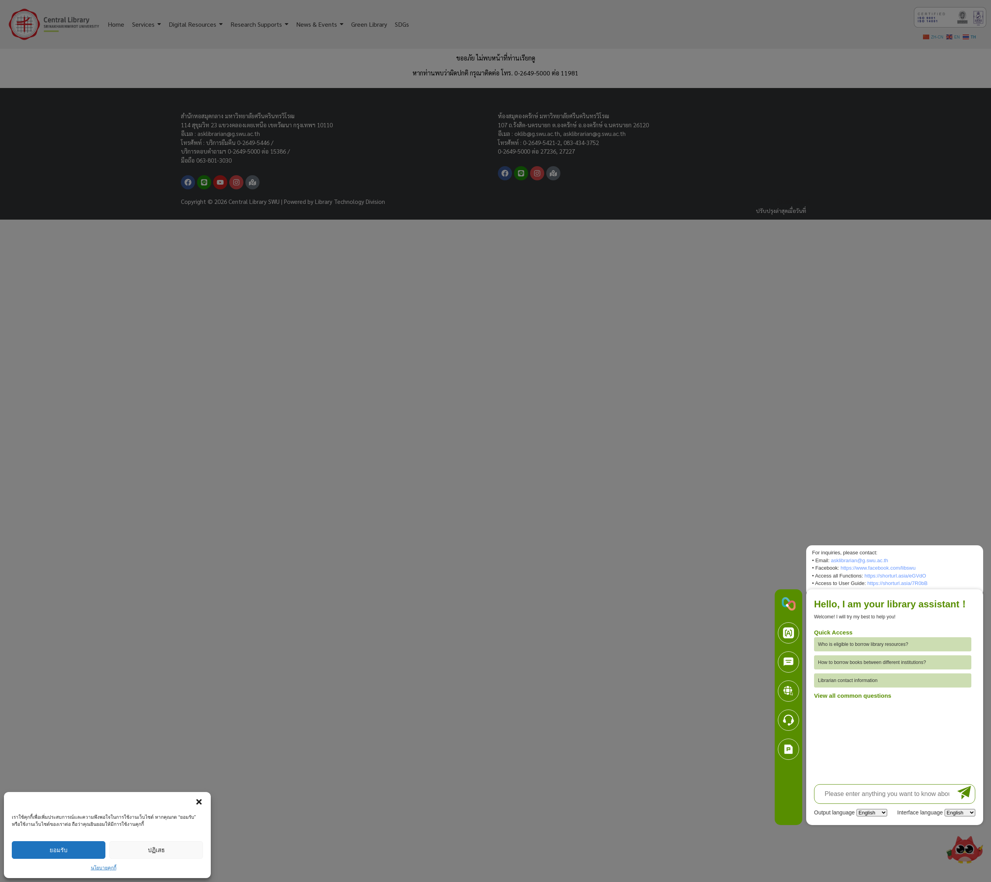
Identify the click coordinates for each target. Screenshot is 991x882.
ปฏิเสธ (156, 850)
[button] (199, 802)
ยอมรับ (59, 850)
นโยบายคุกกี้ (103, 868)
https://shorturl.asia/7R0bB (897, 583)
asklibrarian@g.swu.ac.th (859, 560)
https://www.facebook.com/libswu (877, 568)
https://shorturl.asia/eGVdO (895, 576)
